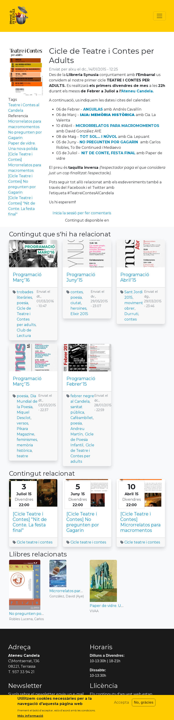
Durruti (131, 314)
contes (76, 292)
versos (22, 423)
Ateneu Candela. (137, 91)
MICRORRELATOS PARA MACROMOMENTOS (117, 126)
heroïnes (78, 308)
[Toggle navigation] (159, 15)
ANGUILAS (93, 109)
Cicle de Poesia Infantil (82, 439)
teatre (22, 456)
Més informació (30, 717)
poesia (22, 303)
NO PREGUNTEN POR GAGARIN (109, 142)
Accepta (121, 704)
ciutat (75, 303)
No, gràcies (143, 704)
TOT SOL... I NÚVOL (98, 136)
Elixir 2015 (79, 314)
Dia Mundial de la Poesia (27, 401)
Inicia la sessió (65, 213)
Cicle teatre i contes (34, 542)
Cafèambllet (81, 418)
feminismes (27, 439)
